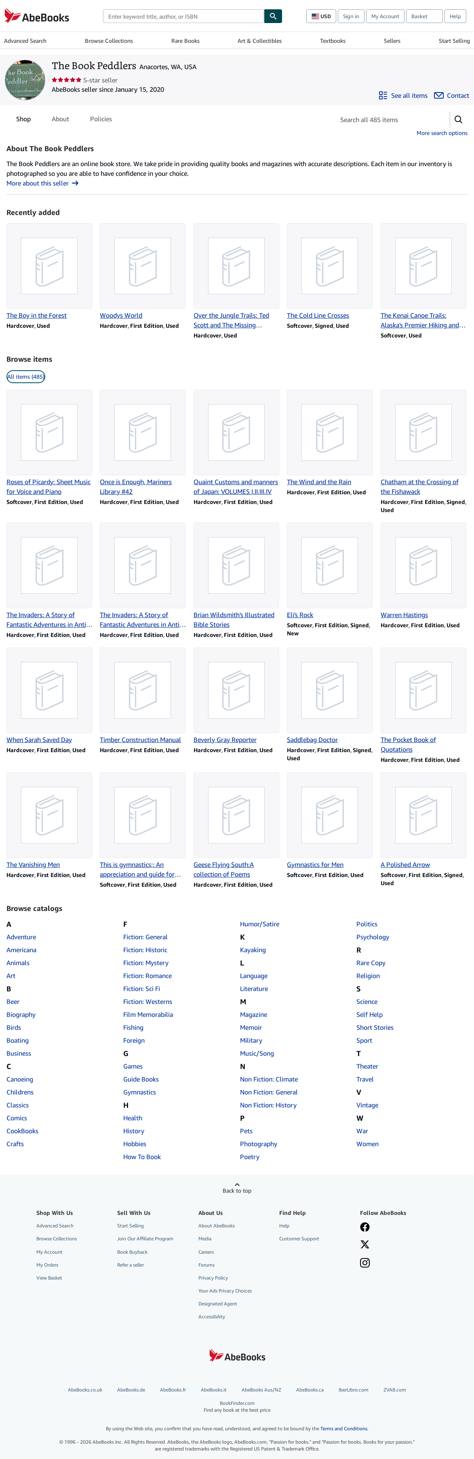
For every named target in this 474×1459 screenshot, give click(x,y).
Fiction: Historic (145, 950)
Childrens (20, 1092)
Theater (367, 1066)
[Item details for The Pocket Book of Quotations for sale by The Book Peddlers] (424, 700)
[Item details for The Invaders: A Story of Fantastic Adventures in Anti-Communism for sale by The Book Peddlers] (49, 576)
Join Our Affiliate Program (145, 1239)
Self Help (369, 1014)
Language (254, 976)
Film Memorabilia (148, 1014)
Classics (17, 1105)
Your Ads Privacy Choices (225, 1291)
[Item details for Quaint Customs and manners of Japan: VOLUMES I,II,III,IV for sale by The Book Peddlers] (237, 443)
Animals (17, 963)
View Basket (49, 1278)
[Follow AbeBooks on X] (365, 1245)
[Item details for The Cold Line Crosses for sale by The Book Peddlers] (330, 271)
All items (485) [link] (25, 376)
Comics (16, 1118)
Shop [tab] (23, 120)
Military (251, 1040)
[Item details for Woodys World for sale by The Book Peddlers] (143, 271)
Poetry (249, 1157)
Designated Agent (217, 1304)
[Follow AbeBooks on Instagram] (365, 1263)
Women (367, 1144)
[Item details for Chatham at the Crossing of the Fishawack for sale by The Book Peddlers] (424, 443)
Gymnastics (139, 1092)
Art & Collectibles (260, 40)
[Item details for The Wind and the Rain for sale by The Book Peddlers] (330, 438)
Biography (21, 1014)
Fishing (133, 1027)
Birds (13, 1027)
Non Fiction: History (268, 1105)
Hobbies (134, 1144)
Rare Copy (371, 963)
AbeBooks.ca (310, 1390)
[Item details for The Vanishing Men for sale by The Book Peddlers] (49, 820)
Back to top (237, 1190)
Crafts (15, 1144)
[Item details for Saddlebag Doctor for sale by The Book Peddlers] (330, 695)
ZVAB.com (394, 1390)
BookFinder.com (237, 1406)
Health (132, 1118)
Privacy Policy (213, 1278)
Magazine (253, 1014)
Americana (21, 950)
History (133, 1131)
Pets (246, 1131)
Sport (364, 1040)
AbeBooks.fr (173, 1390)
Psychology (372, 937)
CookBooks (22, 1131)
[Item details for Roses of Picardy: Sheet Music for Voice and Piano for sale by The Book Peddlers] (49, 443)
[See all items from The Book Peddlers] (403, 95)
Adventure (21, 937)
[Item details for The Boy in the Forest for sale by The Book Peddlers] (49, 271)
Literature (254, 989)
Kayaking (253, 950)
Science (366, 1001)
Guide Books (141, 1079)
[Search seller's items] (384, 120)
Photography (258, 1144)
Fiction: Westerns (147, 1001)
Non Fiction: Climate (269, 1079)
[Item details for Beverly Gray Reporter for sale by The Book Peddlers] (237, 695)
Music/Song (257, 1053)
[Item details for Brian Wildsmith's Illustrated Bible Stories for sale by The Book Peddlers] (237, 576)
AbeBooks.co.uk (85, 1390)
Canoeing (19, 1079)
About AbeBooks (216, 1226)
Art (10, 976)
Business (18, 1053)
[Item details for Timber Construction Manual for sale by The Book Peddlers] (143, 695)
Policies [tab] (101, 120)
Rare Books (185, 40)
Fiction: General (145, 937)
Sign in (351, 16)
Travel (365, 1079)
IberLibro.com (354, 1390)
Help (455, 16)
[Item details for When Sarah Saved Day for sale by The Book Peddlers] (49, 695)
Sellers (392, 40)
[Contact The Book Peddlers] (451, 95)
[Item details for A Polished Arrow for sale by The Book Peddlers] (424, 820)
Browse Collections (109, 40)
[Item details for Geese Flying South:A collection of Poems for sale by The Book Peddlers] (237, 825)
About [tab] (60, 120)
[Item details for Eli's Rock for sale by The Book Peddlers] (330, 571)
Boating (17, 1040)
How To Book (142, 1157)
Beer (12, 1001)
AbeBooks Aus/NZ (261, 1390)
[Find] (273, 16)
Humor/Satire (259, 924)
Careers (206, 1252)
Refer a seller (130, 1265)
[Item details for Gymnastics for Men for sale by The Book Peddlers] (330, 820)
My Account (385, 16)
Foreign (134, 1040)
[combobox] (183, 16)
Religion (368, 976)
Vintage (367, 1105)
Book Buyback (132, 1252)
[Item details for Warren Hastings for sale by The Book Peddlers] (424, 571)
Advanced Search (25, 40)
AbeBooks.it (214, 1390)
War (362, 1131)
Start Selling (454, 40)
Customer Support (299, 1239)
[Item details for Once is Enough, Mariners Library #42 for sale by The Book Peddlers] (143, 443)
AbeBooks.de (131, 1390)
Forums (206, 1265)
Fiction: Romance (147, 976)
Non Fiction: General (269, 1092)
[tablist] (64, 119)
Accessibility (211, 1317)
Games (133, 1066)
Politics (366, 924)
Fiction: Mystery (146, 963)
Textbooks (332, 40)
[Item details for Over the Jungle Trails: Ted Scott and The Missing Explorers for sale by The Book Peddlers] (237, 276)
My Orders (47, 1265)
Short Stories (375, 1027)
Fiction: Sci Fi (141, 989)
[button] (459, 120)
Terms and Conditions (343, 1428)
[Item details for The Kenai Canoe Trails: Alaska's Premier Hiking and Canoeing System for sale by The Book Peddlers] (424, 276)
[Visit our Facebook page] (365, 1228)
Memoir (251, 1027)
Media (204, 1239)
